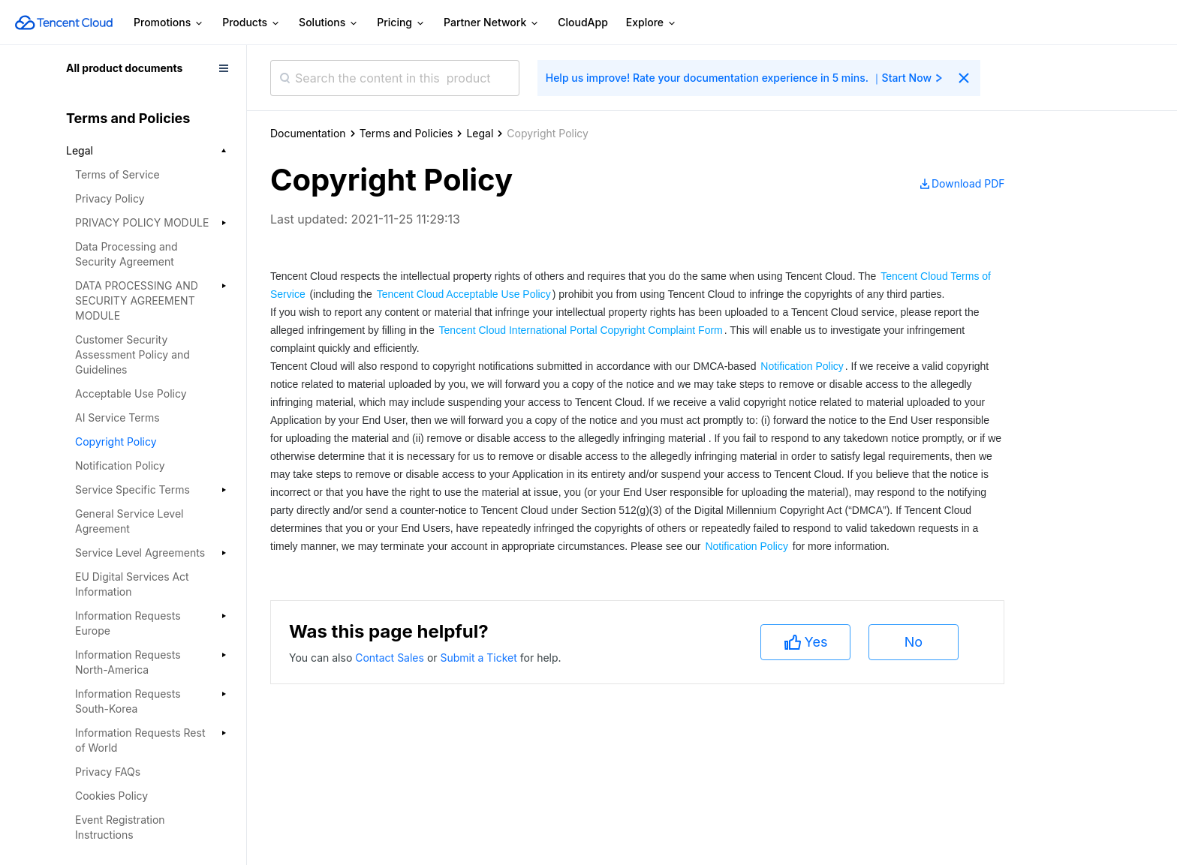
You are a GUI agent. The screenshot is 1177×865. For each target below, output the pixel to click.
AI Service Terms (117, 417)
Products (251, 23)
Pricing (401, 23)
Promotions (169, 23)
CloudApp (583, 22)
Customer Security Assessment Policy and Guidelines (132, 354)
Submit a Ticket (479, 657)
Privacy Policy (110, 198)
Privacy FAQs (107, 771)
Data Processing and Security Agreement (126, 254)
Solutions (329, 23)
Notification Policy (120, 465)
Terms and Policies (406, 133)
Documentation (308, 133)
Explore (651, 23)
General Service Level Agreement (129, 521)
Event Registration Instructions (120, 827)
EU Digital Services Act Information (132, 584)
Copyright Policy (116, 441)
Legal (479, 133)
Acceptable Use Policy (131, 393)
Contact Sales (391, 657)
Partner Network (492, 23)
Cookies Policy (111, 795)
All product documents (124, 68)
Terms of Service (117, 174)
